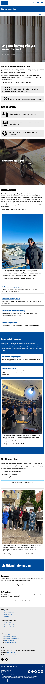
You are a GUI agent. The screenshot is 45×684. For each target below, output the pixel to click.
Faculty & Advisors (9, 611)
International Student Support (11, 637)
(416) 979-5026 (11, 651)
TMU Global (7, 633)
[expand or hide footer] (43, 665)
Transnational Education (10, 641)
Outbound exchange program (12, 287)
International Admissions (10, 635)
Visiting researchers (9, 366)
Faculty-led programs (9, 322)
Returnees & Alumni (9, 609)
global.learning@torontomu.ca (12, 653)
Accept (4, 681)
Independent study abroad (11, 299)
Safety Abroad (8, 613)
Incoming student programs (11, 339)
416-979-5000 (5, 671)
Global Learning (8, 9)
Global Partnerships (9, 639)
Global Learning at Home (10, 625)
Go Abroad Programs (9, 622)
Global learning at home (9, 458)
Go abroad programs (8, 190)
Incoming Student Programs (11, 623)
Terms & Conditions (29, 677)
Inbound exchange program (11, 355)
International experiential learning (13, 311)
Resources (7, 615)
